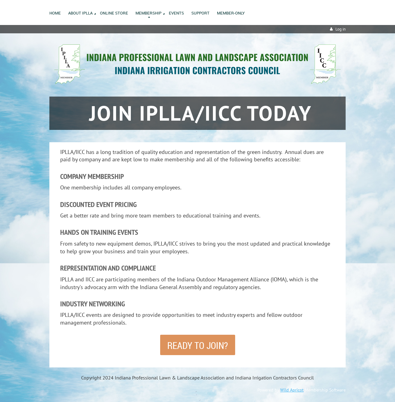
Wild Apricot (292, 390)
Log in (340, 29)
